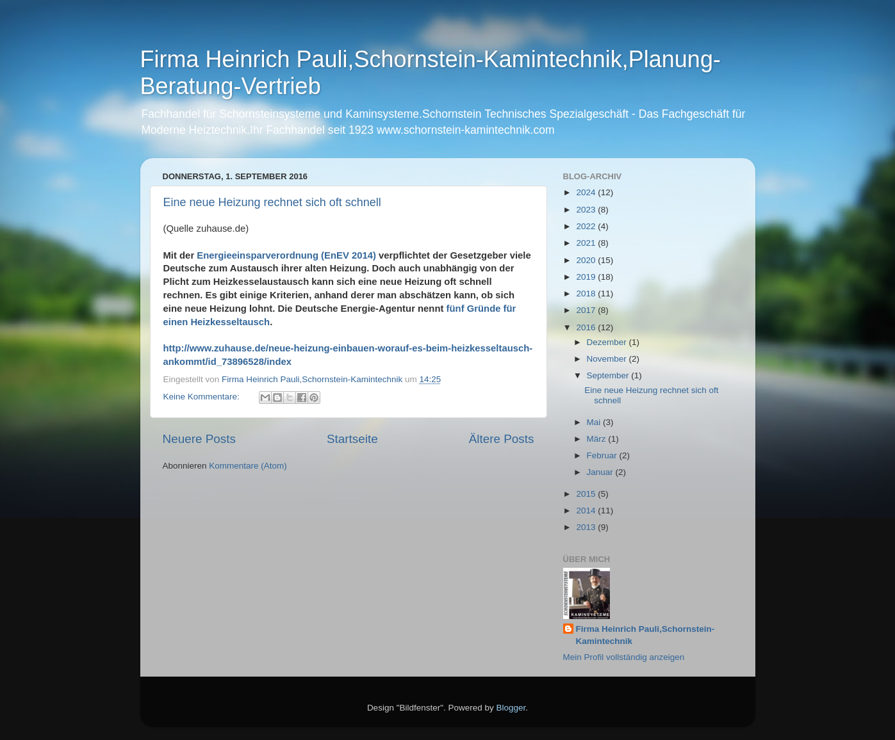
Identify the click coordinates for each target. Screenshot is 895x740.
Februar (603, 455)
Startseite (352, 439)
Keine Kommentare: (202, 396)
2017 (587, 310)
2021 (587, 243)
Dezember (608, 342)
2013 (587, 527)
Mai (595, 422)
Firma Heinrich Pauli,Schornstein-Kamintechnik (645, 635)
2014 (587, 510)
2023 (587, 209)
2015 (587, 494)
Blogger (511, 707)
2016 (587, 327)
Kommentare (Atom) (248, 466)
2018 (587, 293)
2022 (587, 226)
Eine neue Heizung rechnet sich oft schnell (272, 202)
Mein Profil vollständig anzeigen (624, 657)
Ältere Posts (501, 439)
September (609, 375)
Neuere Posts (199, 439)
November (608, 359)
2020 (587, 260)
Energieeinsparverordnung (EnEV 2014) (286, 255)
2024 (587, 192)
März (598, 439)
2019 (587, 277)
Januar (601, 472)
